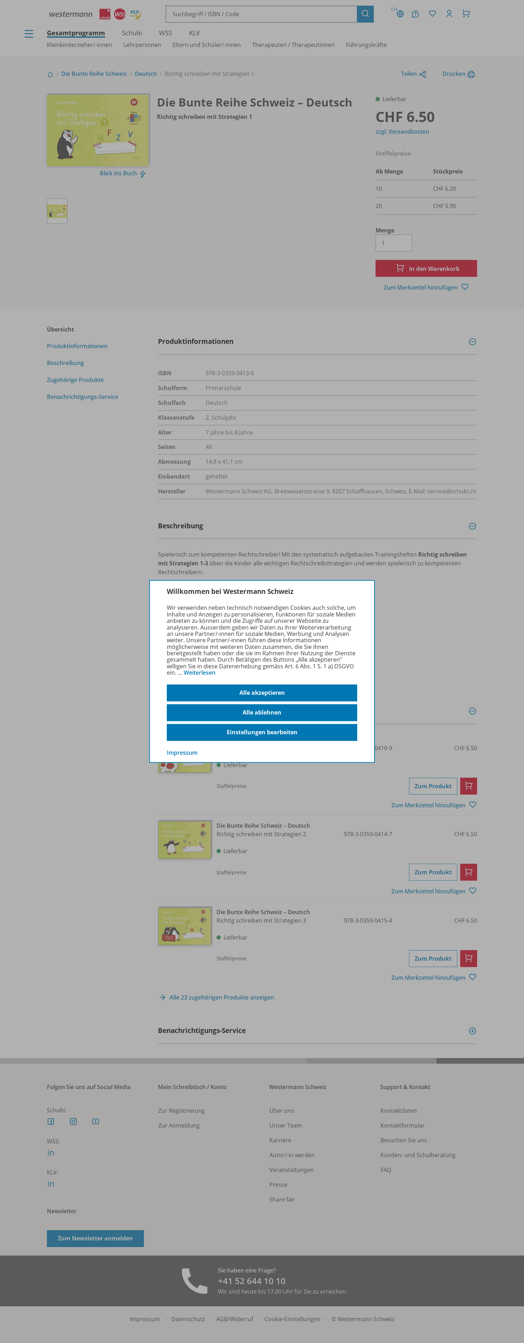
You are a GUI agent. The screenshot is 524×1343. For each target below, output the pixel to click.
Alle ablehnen (262, 712)
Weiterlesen (199, 672)
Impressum (182, 752)
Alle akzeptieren (262, 693)
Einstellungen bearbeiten (262, 732)
